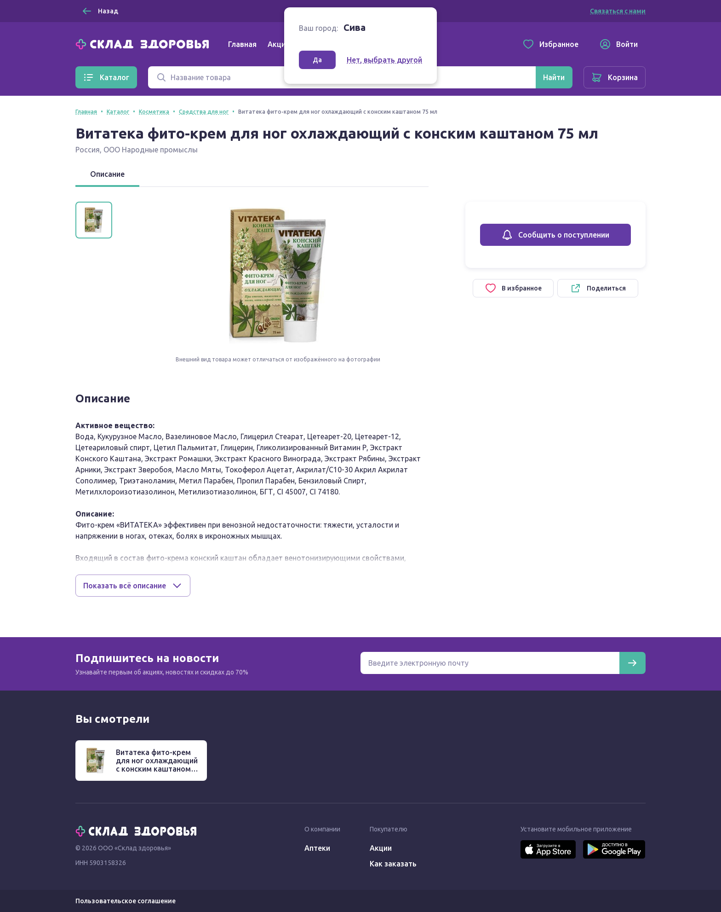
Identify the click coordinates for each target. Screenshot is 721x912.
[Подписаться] (632, 663)
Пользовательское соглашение (125, 901)
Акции (279, 44)
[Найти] (553, 77)
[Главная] (144, 43)
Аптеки (317, 848)
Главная (242, 44)
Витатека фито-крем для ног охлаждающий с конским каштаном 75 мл (157, 764)
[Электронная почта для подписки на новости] (490, 663)
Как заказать (393, 864)
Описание (107, 174)
